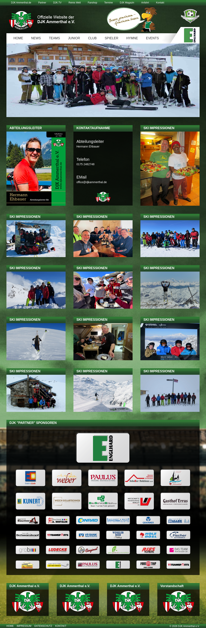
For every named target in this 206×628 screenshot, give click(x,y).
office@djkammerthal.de (91, 182)
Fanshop (92, 2)
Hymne (132, 38)
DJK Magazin (127, 2)
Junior (74, 38)
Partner (42, 2)
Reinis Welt (75, 2)
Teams (54, 38)
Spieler (111, 38)
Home (18, 38)
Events (152, 38)
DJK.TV (57, 2)
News (36, 38)
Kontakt (160, 2)
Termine (108, 2)
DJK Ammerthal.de (21, 2)
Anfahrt (145, 2)
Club (92, 38)
